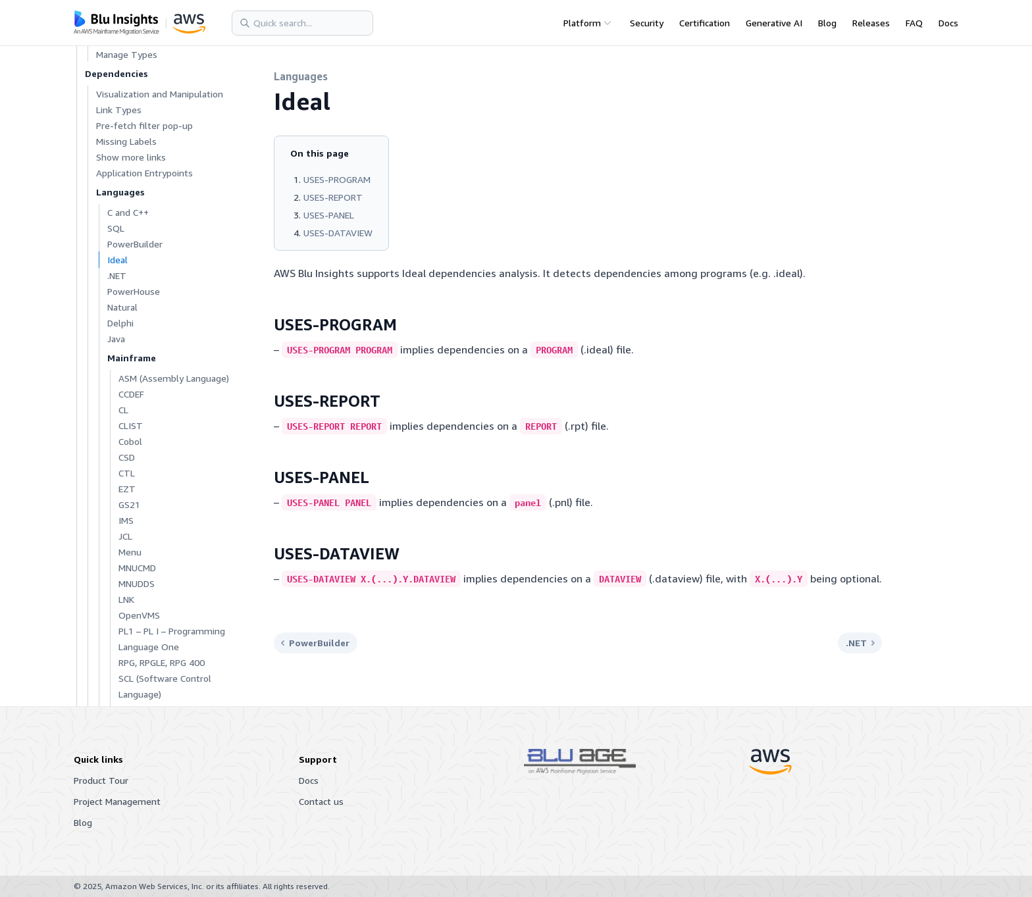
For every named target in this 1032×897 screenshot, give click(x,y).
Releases (871, 22)
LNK (126, 599)
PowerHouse (133, 291)
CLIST (130, 425)
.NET (116, 275)
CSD (126, 457)
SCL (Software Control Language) (164, 686)
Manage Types (126, 54)
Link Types (119, 109)
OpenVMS (139, 615)
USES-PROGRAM (337, 179)
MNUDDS (136, 583)
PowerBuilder (135, 243)
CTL (126, 472)
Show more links (131, 157)
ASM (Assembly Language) (173, 378)
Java (116, 338)
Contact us (321, 801)
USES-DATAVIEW (338, 232)
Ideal (117, 259)
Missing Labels (126, 141)
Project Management (117, 801)
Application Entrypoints (144, 172)
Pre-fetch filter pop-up (144, 125)
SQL (115, 228)
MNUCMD (137, 567)
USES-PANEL (328, 214)
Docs (948, 22)
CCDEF (131, 393)
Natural (122, 307)
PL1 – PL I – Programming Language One (171, 638)
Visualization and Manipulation (159, 93)
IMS (126, 520)
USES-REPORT (333, 197)
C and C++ (128, 212)
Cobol (130, 441)
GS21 (129, 504)
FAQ (914, 22)
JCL (125, 536)
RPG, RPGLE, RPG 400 (161, 662)
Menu (130, 551)
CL (123, 409)
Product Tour (101, 780)
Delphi (120, 322)
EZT (127, 488)
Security (646, 22)
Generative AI (774, 22)
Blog (827, 22)
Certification (704, 22)
